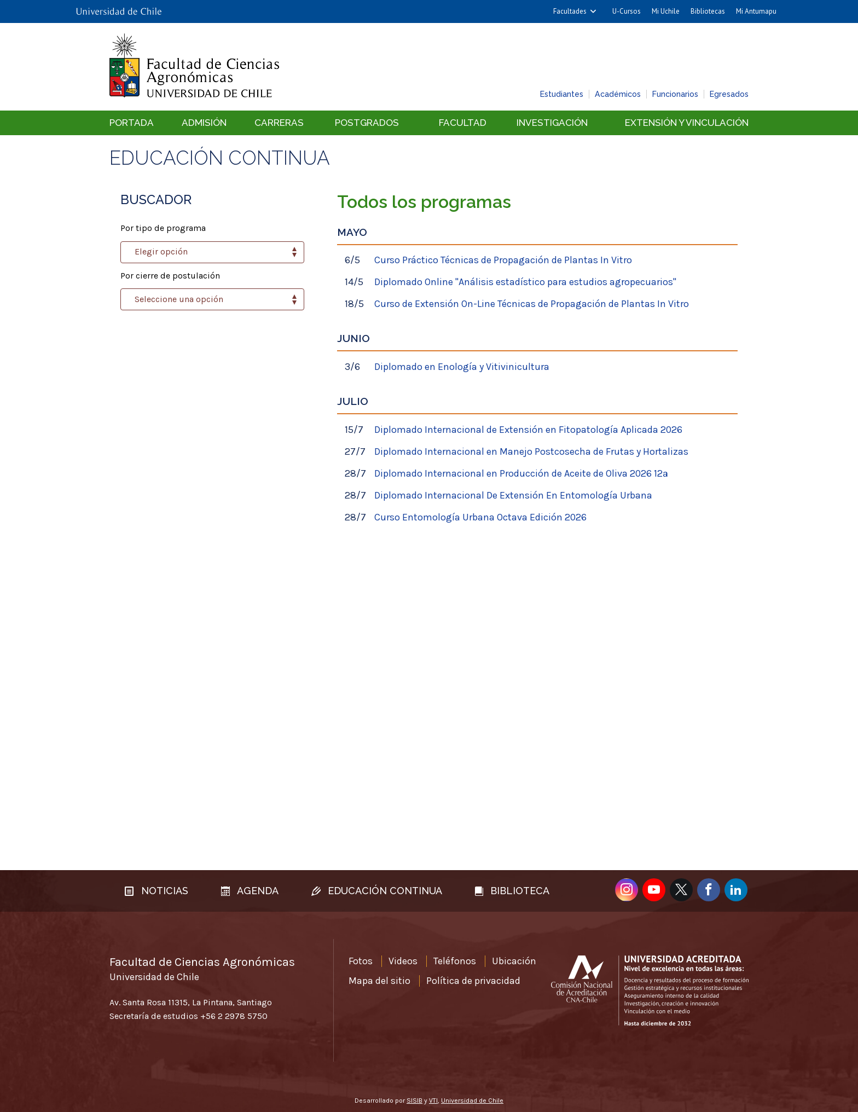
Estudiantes (561, 94)
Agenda (250, 890)
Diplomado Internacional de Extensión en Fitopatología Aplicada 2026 (528, 430)
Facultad (462, 122)
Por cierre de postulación (170, 276)
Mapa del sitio (379, 981)
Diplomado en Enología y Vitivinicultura (461, 367)
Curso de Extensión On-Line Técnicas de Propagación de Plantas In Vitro (531, 304)
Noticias (156, 890)
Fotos (361, 961)
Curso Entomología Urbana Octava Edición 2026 (480, 517)
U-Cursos (626, 11)
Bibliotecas (708, 11)
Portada (131, 122)
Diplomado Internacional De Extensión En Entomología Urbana (513, 495)
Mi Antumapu (756, 11)
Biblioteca (512, 890)
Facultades (570, 11)
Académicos (618, 94)
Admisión (204, 122)
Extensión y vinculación (687, 122)
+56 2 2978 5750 (234, 1016)
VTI (433, 1100)
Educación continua (219, 158)
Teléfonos (454, 961)
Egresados (729, 94)
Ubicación (514, 961)
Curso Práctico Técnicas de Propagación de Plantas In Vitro (503, 260)
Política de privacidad (473, 981)
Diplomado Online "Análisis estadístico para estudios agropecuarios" (525, 282)
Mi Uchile (666, 11)
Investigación (552, 122)
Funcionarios (675, 94)
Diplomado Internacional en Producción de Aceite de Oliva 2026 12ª (521, 473)
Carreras (279, 122)
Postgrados (367, 122)
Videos (403, 961)
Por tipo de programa (163, 228)
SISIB (414, 1100)
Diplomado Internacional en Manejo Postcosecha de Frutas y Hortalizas (531, 451)
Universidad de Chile (472, 1100)
